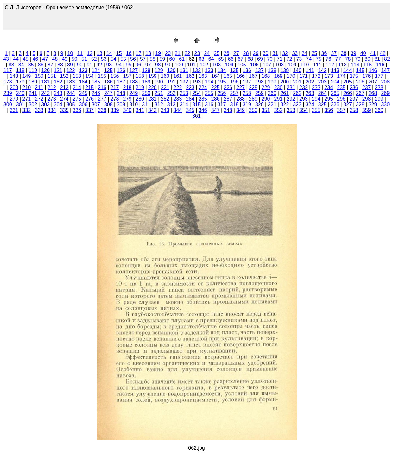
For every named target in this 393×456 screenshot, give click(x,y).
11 (80, 53)
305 (71, 104)
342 (152, 110)
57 (143, 59)
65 (221, 59)
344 (178, 110)
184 (83, 81)
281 (152, 99)
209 (14, 87)
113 (342, 64)
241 (33, 93)
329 (373, 104)
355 (316, 110)
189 (146, 81)
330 (385, 104)
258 (247, 93)
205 (347, 81)
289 (253, 99)
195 (222, 81)
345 (190, 110)
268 (373, 93)
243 (58, 93)
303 (45, 104)
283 (178, 99)
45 (26, 59)
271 (26, 99)
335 (64, 110)
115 (368, 64)
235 (341, 87)
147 (385, 70)
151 (52, 76)
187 (121, 81)
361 (196, 116)
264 (322, 93)
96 (138, 64)
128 (146, 70)
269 (385, 93)
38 (343, 53)
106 (254, 64)
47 (45, 59)
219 (140, 87)
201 (297, 81)
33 (295, 53)
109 (292, 64)
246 (96, 93)
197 (247, 81)
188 (133, 81)
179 (20, 81)
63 (201, 59)
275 (77, 99)
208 (385, 81)
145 (360, 70)
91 (89, 64)
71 (279, 59)
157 (127, 76)
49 (64, 59)
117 (7, 70)
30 (265, 53)
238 (379, 87)
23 (197, 53)
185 (96, 81)
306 (83, 104)
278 (115, 99)
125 (108, 70)
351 (266, 110)
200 (284, 81)
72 (289, 59)
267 (360, 93)
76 (328, 59)
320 (259, 104)
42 (383, 53)
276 (89, 99)
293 (303, 99)
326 (335, 104)
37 (334, 53)
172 (316, 76)
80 (367, 59)
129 (159, 70)
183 (71, 81)
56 (133, 59)
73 (299, 59)
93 (109, 64)
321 (272, 104)
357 (341, 110)
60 (172, 59)
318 (234, 104)
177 (379, 76)
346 (203, 110)
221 (165, 87)
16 (129, 53)
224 (203, 87)
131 (184, 70)
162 (190, 76)
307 (96, 104)
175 (354, 76)
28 (246, 53)
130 (171, 70)
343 (165, 110)
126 (121, 70)
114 (355, 64)
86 (41, 64)
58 (152, 59)
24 (207, 53)
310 (133, 104)
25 (216, 53)
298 (366, 99)
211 (39, 87)
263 (310, 93)
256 (222, 93)
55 (123, 59)
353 (291, 110)
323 (297, 104)
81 (377, 59)
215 (89, 87)
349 (240, 110)
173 (329, 76)
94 (119, 64)
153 (77, 76)
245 (83, 93)
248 (121, 93)
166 (240, 76)
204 (335, 81)
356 (329, 110)
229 (266, 87)
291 (278, 99)
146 (373, 70)
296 (341, 99)
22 (187, 53)
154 (89, 76)
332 (26, 110)
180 (33, 81)
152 (64, 76)
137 (259, 70)
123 (83, 70)
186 (108, 81)
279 (127, 99)
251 (159, 93)
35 (314, 53)
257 (234, 93)
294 (316, 99)
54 (113, 59)
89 (70, 64)
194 (209, 81)
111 (317, 64)
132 (196, 70)
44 (16, 59)
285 (203, 99)
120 (45, 70)
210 (26, 87)
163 (203, 76)
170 (291, 76)
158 (140, 76)
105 (242, 64)
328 (360, 104)
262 (297, 93)
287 (228, 99)
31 (275, 53)
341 (140, 110)
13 (99, 53)
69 (260, 59)
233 (316, 87)
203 (322, 81)
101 (191, 64)
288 (240, 99)
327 (347, 104)
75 (318, 59)
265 (335, 93)
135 (234, 70)
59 (162, 59)
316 (209, 104)
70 (270, 59)
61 (182, 59)
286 (215, 99)
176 (366, 76)
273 (52, 99)
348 (228, 110)
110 (305, 64)
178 (7, 81)
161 (178, 76)
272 (39, 99)
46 (35, 59)
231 (291, 87)
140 (297, 70)
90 (80, 64)
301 (20, 104)
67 (240, 59)
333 (39, 110)
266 (347, 93)
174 (341, 76)
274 (64, 99)
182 (58, 81)
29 (256, 53)
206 (360, 81)
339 (115, 110)
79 (358, 59)
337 (89, 110)
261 (284, 93)
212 (52, 87)
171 (303, 76)
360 (379, 110)
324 (310, 104)
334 (52, 110)
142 (322, 70)
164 (215, 76)
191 (171, 81)
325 (322, 104)
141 (310, 70)
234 (329, 87)
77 (338, 59)
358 (354, 110)
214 (77, 87)
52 (94, 59)
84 (21, 64)
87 (50, 64)
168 (266, 76)
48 (55, 59)
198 (259, 81)
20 (168, 53)
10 (70, 53)
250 (146, 93)
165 (228, 76)
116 (380, 64)
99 (167, 64)
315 (196, 104)
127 (133, 70)
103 (216, 64)
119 (33, 70)
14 (109, 53)
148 (14, 76)
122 (71, 70)
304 (58, 104)
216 (102, 87)
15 (119, 53)
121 (58, 70)
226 (228, 87)
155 (102, 76)
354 (303, 110)
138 (272, 70)
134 (222, 70)
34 (304, 53)
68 (250, 59)
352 (278, 110)
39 (353, 53)
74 (309, 59)
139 (284, 70)
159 (152, 76)
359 (366, 110)
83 (11, 64)
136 (247, 70)
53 (104, 59)
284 (190, 99)
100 (178, 64)
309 (121, 104)
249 (133, 93)
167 (253, 76)
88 (60, 64)
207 (373, 81)
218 (127, 87)
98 (158, 64)
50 (74, 59)
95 (128, 64)
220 (152, 87)
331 (14, 110)
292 (291, 99)
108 (279, 64)
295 (329, 99)
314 (184, 104)
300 (7, 104)
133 (209, 70)
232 (303, 87)
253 (184, 93)
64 (211, 59)
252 (171, 93)
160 (165, 76)
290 (266, 99)
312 (159, 104)
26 (226, 53)
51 (84, 59)
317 (222, 104)
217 (115, 87)
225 (215, 87)
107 (267, 64)
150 (39, 76)
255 (209, 93)
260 (272, 93)
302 (33, 104)
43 (6, 59)
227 (240, 87)
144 (347, 70)
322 (284, 104)
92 (99, 64)
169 (278, 76)
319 (247, 104)
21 (178, 53)
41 (373, 53)
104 (229, 64)
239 (7, 93)
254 (196, 93)
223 (190, 87)
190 (159, 81)
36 (324, 53)
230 (278, 87)
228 (253, 87)
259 (259, 93)
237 (366, 87)
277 (102, 99)
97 (148, 64)
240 (20, 93)
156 (115, 76)
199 (272, 81)
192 (184, 81)
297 (354, 99)
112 (330, 64)
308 (108, 104)
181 (45, 81)
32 (285, 53)
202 (310, 81)
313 (171, 104)
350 (253, 110)
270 (14, 99)
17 (138, 53)
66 (231, 59)
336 (77, 110)
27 (236, 53)
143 (335, 70)
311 (146, 104)
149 (26, 76)
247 (108, 93)
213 (64, 87)
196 (234, 81)
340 (127, 110)
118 (20, 70)
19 (158, 53)
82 (387, 59)
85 (31, 64)
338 (102, 110)
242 (45, 93)
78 (348, 59)
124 (96, 70)
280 (140, 99)
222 (178, 87)
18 (148, 53)
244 (71, 93)
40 (363, 53)
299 (379, 99)
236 (354, 87)
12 (89, 53)
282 (165, 99)
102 (204, 64)
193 (196, 81)
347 (215, 110)
